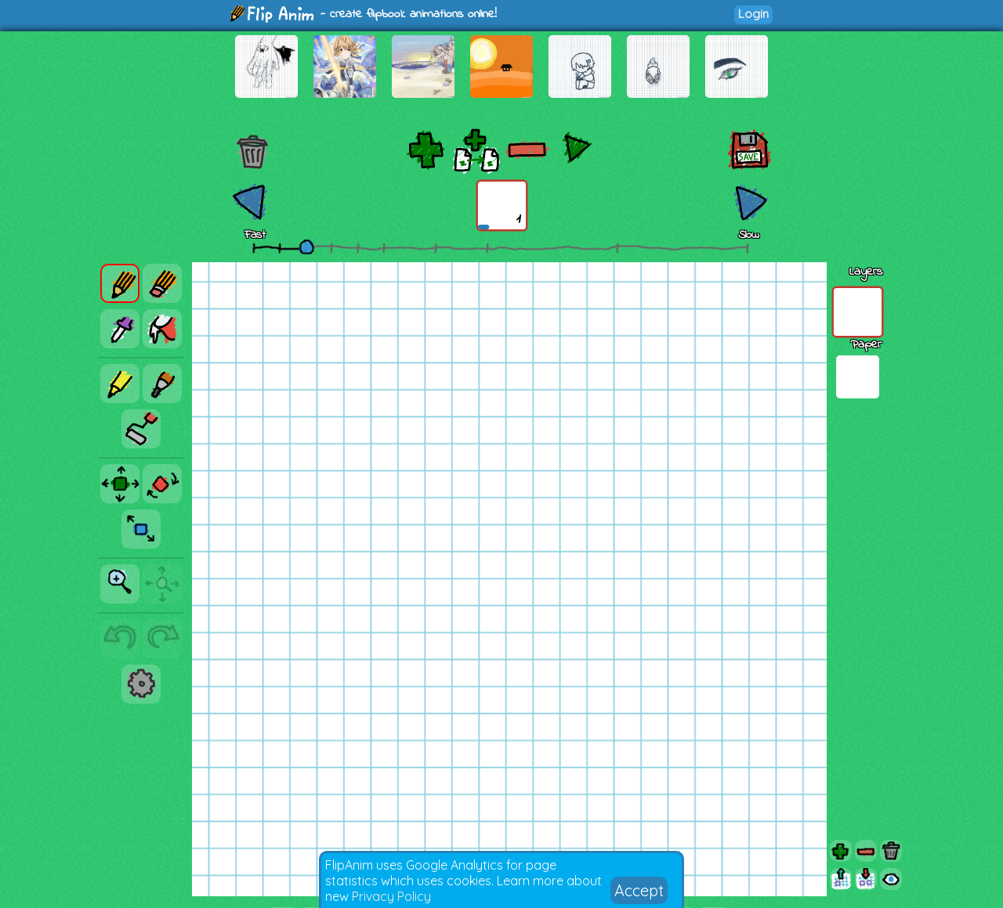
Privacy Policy (391, 896)
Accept (639, 890)
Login (753, 13)
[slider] (306, 246)
